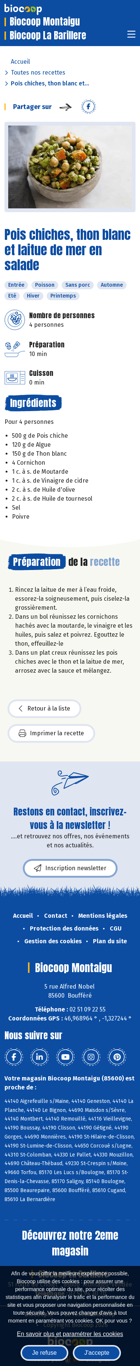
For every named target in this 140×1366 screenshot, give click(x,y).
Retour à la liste (44, 708)
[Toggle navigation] (131, 36)
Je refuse (44, 1353)
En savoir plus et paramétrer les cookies (70, 1334)
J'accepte (96, 1353)
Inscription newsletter (70, 868)
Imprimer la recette (51, 733)
